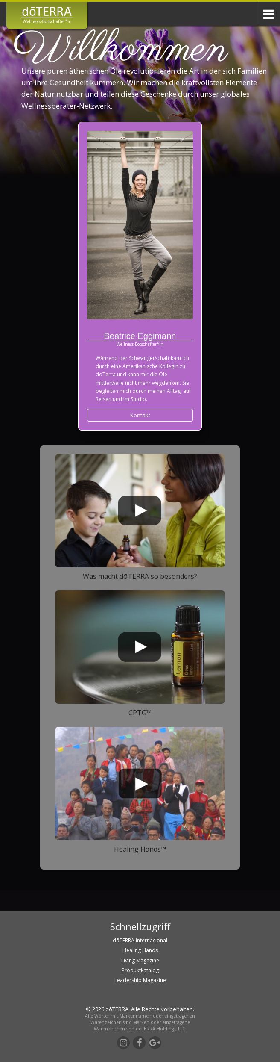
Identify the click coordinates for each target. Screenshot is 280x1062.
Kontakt (140, 415)
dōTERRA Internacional (140, 940)
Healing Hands (140, 950)
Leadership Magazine (140, 980)
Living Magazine (140, 960)
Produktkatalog (140, 970)
